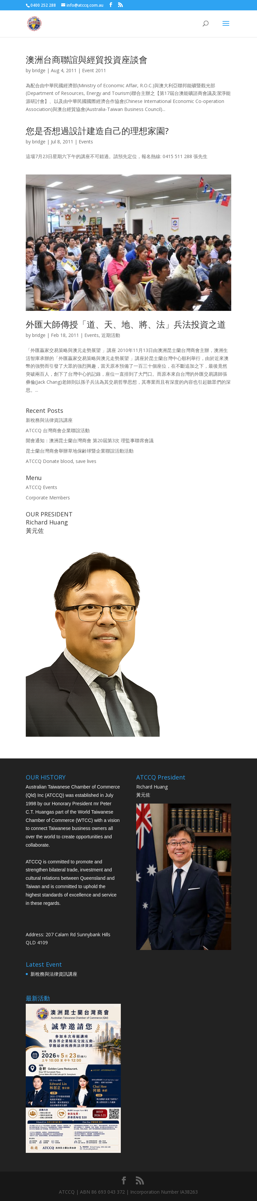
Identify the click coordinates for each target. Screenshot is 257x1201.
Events (86, 141)
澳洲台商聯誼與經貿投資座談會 (87, 59)
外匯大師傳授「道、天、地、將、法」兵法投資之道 (126, 324)
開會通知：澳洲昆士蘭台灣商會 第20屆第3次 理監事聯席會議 (90, 440)
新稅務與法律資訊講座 (49, 420)
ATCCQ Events (41, 487)
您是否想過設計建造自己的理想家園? (97, 131)
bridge (39, 70)
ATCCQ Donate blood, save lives (61, 461)
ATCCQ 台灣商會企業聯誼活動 (58, 430)
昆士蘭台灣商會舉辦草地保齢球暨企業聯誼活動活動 (80, 451)
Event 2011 (94, 70)
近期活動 (110, 335)
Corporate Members (48, 497)
